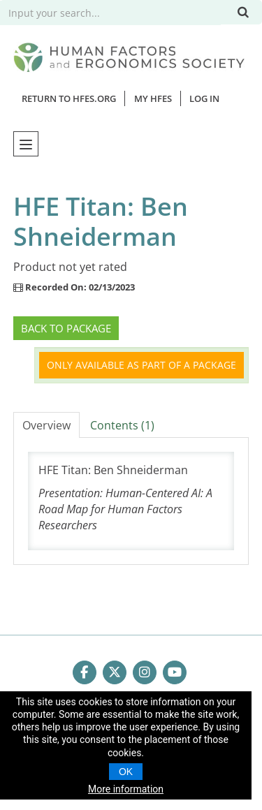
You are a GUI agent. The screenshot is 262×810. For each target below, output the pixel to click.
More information (125, 789)
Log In (204, 98)
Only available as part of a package (141, 364)
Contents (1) (122, 425)
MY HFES (153, 98)
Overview (46, 425)
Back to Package (66, 328)
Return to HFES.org (69, 98)
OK (126, 771)
